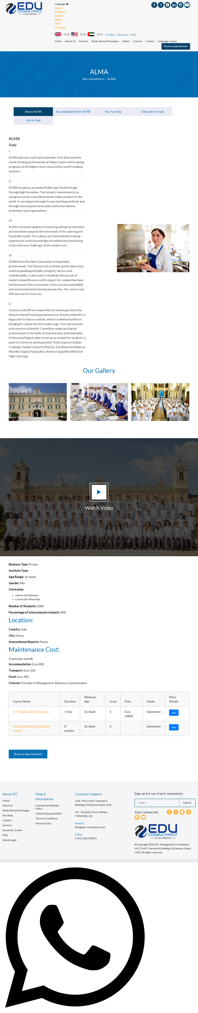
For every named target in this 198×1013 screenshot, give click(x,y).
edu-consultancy (93, 78)
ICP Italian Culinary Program (31, 711)
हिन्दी (57, 23)
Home (58, 40)
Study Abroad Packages (105, 40)
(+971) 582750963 (86, 837)
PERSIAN (60, 11)
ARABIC (59, 15)
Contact (150, 40)
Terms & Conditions (47, 818)
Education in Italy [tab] (152, 111)
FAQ (133, 34)
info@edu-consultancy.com (90, 826)
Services (83, 40)
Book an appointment (176, 45)
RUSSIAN (60, 27)
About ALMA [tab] (33, 111)
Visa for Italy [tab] (113, 111)
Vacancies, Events (12, 829)
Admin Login (9, 839)
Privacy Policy (44, 823)
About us (7, 805)
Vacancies (123, 34)
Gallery (126, 40)
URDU (58, 19)
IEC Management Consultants (172, 844)
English (59, 7)
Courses (137, 40)
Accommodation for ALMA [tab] (73, 111)
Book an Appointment (28, 753)
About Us (70, 40)
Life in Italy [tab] (33, 120)
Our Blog (109, 34)
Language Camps (167, 40)
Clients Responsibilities (49, 813)
